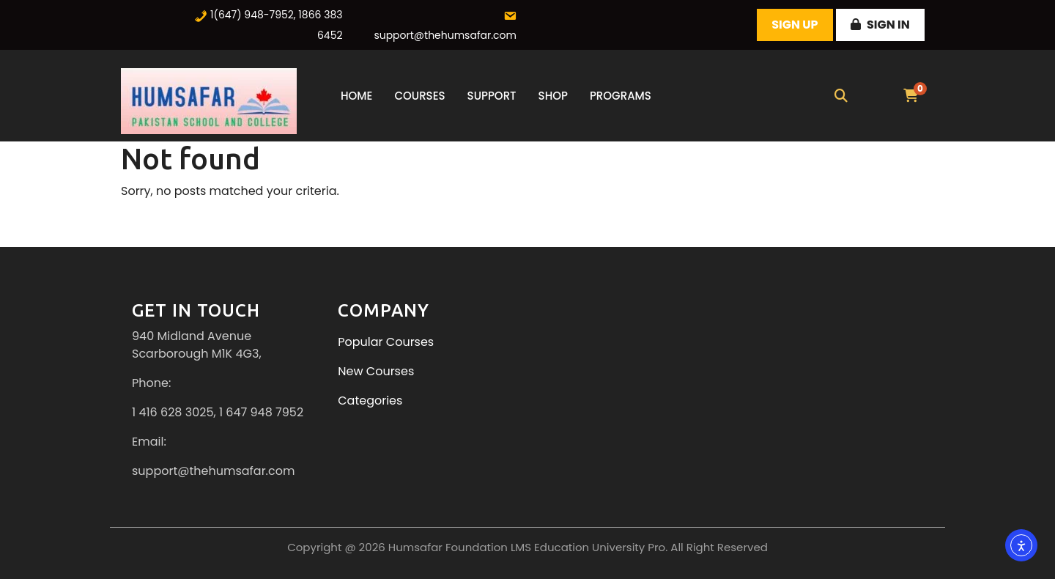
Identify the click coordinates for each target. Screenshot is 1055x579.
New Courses (376, 371)
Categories (370, 400)
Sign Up (794, 24)
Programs (620, 95)
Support (492, 95)
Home (356, 95)
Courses (419, 95)
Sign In (880, 24)
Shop (553, 95)
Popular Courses (386, 341)
